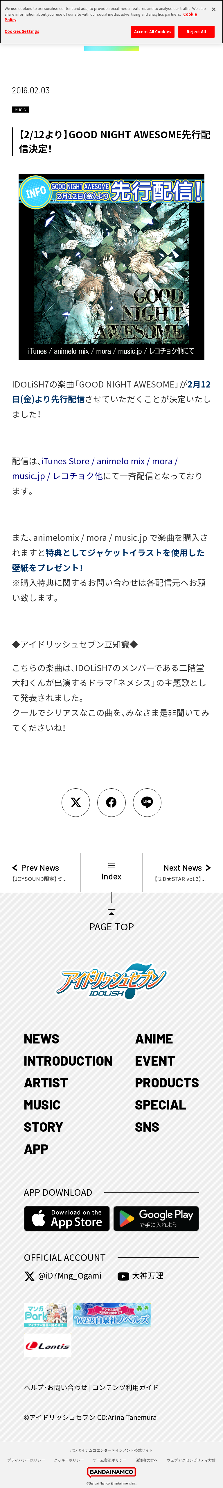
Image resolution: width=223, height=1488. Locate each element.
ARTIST (46, 1082)
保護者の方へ (146, 1460)
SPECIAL (160, 1104)
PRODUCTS (167, 1082)
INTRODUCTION (68, 1060)
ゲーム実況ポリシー (110, 1460)
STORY (43, 1126)
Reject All (196, 28)
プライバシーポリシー (26, 1460)
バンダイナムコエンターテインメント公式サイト (111, 1450)
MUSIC (42, 1104)
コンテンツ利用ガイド (125, 1387)
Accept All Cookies (152, 28)
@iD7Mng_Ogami (62, 1275)
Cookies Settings (22, 28)
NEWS (42, 1038)
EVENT (155, 1060)
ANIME (154, 1038)
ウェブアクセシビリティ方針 (191, 1460)
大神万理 (140, 1275)
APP (36, 1148)
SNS (147, 1126)
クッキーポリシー (69, 1460)
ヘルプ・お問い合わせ (55, 1387)
